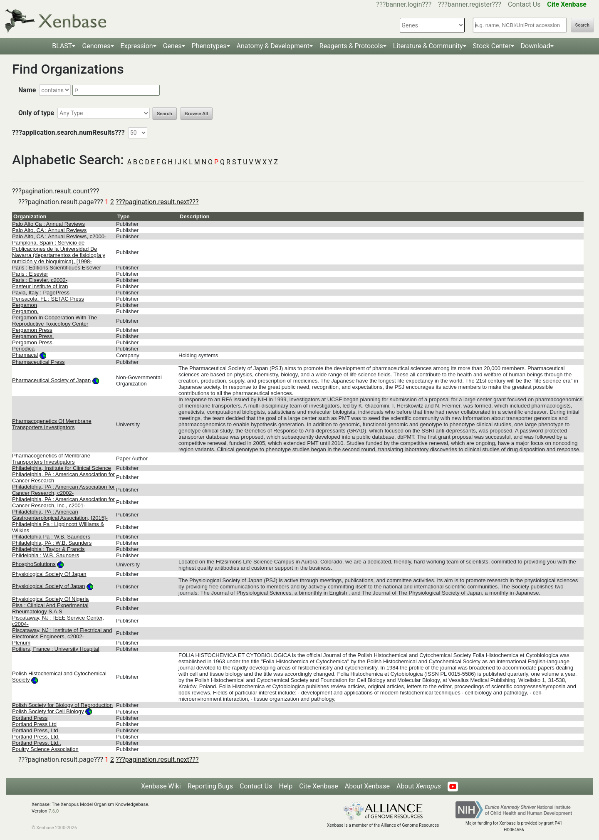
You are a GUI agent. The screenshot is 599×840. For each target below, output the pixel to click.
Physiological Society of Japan (48, 586)
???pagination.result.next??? (157, 202)
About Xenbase (367, 786)
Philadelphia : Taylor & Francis (48, 549)
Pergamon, (25, 311)
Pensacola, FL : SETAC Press (48, 299)
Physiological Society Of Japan (49, 574)
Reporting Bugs (210, 786)
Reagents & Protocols (351, 46)
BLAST (62, 46)
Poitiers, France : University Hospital (55, 649)
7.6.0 (53, 811)
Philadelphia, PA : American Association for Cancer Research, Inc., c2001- (63, 502)
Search (582, 25)
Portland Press (29, 718)
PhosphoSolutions (34, 564)
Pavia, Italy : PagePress (40, 292)
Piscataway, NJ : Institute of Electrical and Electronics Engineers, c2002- (62, 633)
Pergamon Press (32, 330)
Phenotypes (209, 46)
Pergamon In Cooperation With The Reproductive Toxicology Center (54, 320)
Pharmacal (25, 355)
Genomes (96, 46)
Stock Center (492, 46)
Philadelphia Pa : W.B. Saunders (51, 537)
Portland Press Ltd (34, 724)
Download (535, 46)
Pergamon (24, 305)
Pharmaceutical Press (38, 362)
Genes (172, 46)
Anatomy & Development (273, 46)
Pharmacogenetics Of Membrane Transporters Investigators (52, 424)
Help (285, 786)
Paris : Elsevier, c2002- (39, 280)
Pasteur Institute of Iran (40, 286)
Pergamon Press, (33, 336)
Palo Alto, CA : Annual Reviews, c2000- (59, 236)
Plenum (21, 643)
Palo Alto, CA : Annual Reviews (49, 230)
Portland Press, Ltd (35, 730)
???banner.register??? (469, 4)
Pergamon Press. (33, 342)
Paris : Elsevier (30, 274)
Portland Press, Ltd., (36, 743)
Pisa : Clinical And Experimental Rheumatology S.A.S (50, 608)
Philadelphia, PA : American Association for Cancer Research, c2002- (63, 490)
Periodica (23, 349)
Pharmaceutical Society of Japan (51, 380)
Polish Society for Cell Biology (48, 711)
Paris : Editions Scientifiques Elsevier (56, 267)
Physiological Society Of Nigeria (50, 599)
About (418, 786)
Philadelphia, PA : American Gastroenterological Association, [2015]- (60, 515)
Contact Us (524, 4)
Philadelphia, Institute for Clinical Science (61, 468)
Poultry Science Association (45, 749)
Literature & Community (428, 46)
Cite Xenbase (318, 786)
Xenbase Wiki (161, 786)
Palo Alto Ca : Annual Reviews (48, 224)
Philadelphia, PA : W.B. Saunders (52, 543)
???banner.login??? (404, 4)
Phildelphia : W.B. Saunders (45, 555)
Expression (137, 46)
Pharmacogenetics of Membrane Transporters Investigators (51, 458)
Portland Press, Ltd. (35, 737)
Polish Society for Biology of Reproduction (62, 705)
